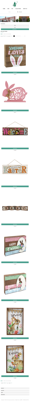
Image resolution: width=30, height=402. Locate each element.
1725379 (15, 188)
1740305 (15, 264)
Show (9, 36)
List (2, 34)
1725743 (15, 226)
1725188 (15, 150)
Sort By (2, 36)
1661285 (15, 74)
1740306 (15, 302)
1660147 (15, 112)
